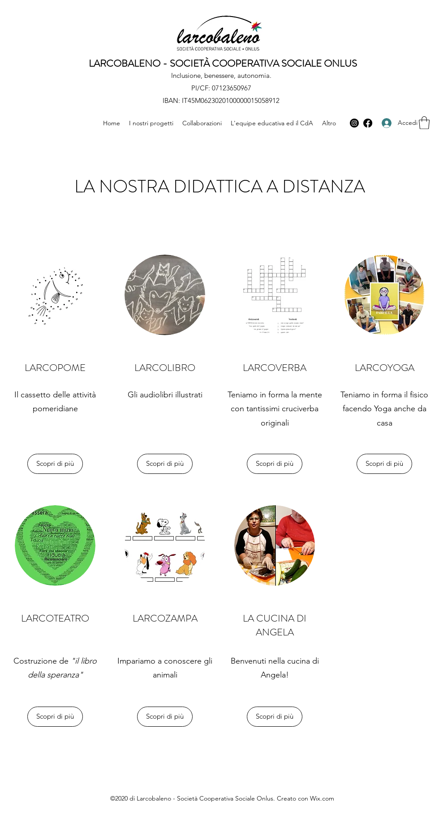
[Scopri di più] (55, 464)
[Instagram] (354, 123)
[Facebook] (367, 123)
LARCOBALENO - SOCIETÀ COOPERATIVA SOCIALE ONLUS (223, 63)
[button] (424, 122)
